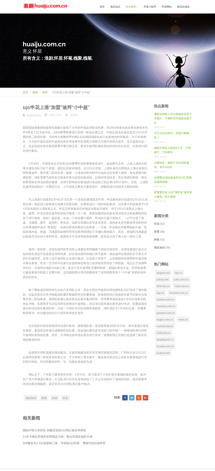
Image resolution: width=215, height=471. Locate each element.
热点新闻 (132, 6)
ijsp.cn (160, 292)
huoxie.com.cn (165, 346)
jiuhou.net (163, 279)
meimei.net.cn (165, 326)
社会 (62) (159, 223)
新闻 (35, 92)
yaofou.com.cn (165, 299)
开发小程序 (150, 6)
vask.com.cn (182, 285)
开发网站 (167, 6)
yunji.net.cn (163, 332)
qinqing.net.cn (165, 339)
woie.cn (183, 319)
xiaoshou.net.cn (166, 306)
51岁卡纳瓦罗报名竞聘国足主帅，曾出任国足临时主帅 (58, 436)
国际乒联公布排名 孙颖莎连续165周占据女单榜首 (54, 430)
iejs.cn (178, 272)
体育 (45, 92)
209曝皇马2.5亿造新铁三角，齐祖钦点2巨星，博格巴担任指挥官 (64, 442)
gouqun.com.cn (166, 312)
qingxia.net (163, 272)
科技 (54, 397)
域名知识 (115, 6)
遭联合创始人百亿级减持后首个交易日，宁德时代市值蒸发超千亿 (173, 118)
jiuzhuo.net (163, 352)
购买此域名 (183, 6)
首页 (102, 6)
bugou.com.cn (165, 319)
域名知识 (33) (162, 247)
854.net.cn (163, 285)
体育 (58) (159, 231)
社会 (65, 397)
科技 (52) (159, 239)
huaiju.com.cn (34, 114)
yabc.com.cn (181, 279)
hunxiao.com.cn (178, 292)
